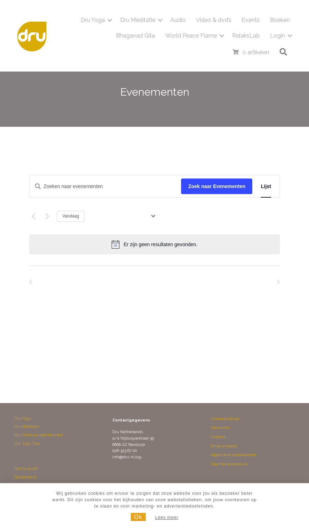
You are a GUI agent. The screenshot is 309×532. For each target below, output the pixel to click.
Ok (138, 517)
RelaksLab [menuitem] (246, 35)
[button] (110, 20)
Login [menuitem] (277, 35)
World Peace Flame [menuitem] (191, 35)
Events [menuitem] (251, 20)
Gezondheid (25, 477)
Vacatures (220, 427)
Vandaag (70, 216)
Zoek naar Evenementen (216, 186)
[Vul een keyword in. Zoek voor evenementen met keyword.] (105, 186)
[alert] (154, 244)
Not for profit (26, 468)
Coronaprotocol (225, 418)
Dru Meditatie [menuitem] (137, 20)
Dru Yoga (22, 418)
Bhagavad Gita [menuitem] (135, 35)
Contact (218, 436)
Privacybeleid (224, 445)
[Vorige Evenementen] (33, 216)
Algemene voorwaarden (234, 454)
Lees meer (167, 517)
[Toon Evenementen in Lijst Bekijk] (266, 186)
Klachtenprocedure (229, 464)
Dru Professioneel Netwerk (38, 435)
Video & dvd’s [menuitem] (213, 20)
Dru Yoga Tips (27, 443)
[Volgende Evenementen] (47, 216)
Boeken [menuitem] (280, 20)
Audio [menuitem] (178, 20)
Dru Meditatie (26, 426)
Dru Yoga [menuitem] (93, 20)
